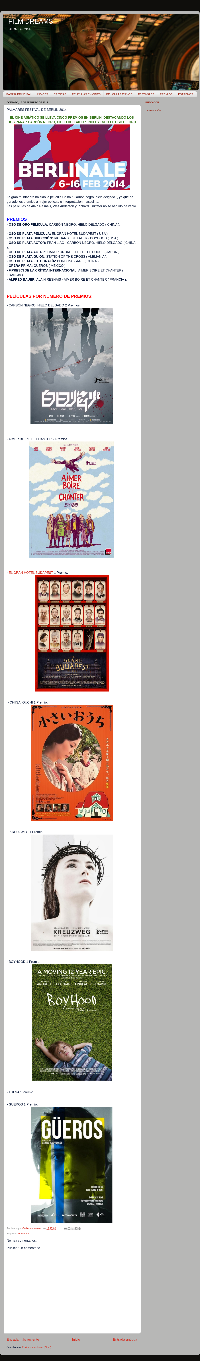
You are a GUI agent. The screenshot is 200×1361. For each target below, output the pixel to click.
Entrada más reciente (23, 1339)
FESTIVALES (146, 94)
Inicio (76, 1339)
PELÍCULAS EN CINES (86, 94)
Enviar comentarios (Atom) (36, 1347)
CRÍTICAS (60, 94)
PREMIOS (166, 94)
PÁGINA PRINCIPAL (18, 94)
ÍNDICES (42, 94)
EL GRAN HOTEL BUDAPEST (31, 572)
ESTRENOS (185, 94)
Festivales (23, 1233)
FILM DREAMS (30, 21)
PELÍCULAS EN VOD (119, 94)
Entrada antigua (125, 1339)
